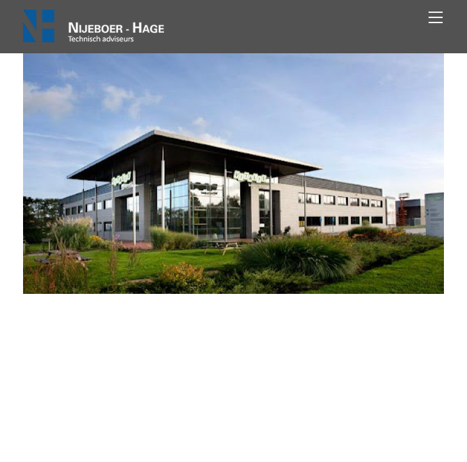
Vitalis (233, 341)
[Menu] (435, 17)
